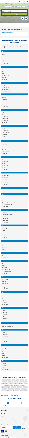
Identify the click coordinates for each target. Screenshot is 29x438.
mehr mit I (4, 184)
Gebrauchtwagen (5, 144)
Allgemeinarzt (5, 60)
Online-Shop (5, 257)
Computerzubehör (6, 91)
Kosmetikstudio (5, 199)
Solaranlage (4, 302)
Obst (3, 255)
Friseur (3, 128)
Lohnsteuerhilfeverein (7, 214)
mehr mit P (5, 273)
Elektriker (4, 113)
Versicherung (5, 334)
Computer (4, 85)
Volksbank (4, 332)
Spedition (4, 298)
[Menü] (27, 1)
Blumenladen (5, 71)
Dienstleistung (5, 103)
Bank (3, 73)
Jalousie (4, 191)
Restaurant (4, 281)
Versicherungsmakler (6, 336)
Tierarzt (3, 310)
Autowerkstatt (5, 61)
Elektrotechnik (5, 118)
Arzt (3, 56)
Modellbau (4, 236)
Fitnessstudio (5, 130)
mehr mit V (5, 341)
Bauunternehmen (6, 75)
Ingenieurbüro (5, 179)
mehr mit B (5, 79)
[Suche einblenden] (19, 1)
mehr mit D (5, 106)
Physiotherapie (5, 263)
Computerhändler (6, 87)
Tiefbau (3, 316)
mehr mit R (5, 288)
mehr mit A (5, 63)
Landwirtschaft (5, 220)
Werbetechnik (5, 351)
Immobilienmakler (6, 175)
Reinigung (4, 287)
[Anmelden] (22, 1)
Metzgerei (4, 230)
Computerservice (5, 89)
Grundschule (5, 146)
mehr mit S (5, 304)
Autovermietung (5, 58)
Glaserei (4, 149)
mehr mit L (5, 222)
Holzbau (4, 163)
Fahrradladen (5, 134)
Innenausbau (5, 181)
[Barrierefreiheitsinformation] (24, 1)
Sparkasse (4, 297)
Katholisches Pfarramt (7, 204)
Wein (3, 353)
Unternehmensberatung (7, 326)
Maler (3, 234)
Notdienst (4, 249)
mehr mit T (5, 320)
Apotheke (4, 54)
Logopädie (4, 212)
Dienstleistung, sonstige (7, 104)
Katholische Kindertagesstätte (8, 202)
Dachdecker (4, 99)
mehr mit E (5, 122)
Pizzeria (3, 265)
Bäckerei (4, 69)
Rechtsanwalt (5, 279)
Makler (3, 232)
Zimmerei (4, 365)
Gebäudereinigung (6, 151)
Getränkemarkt (5, 148)
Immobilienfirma (5, 183)
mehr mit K (5, 206)
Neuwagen (4, 247)
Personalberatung (6, 269)
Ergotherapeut (5, 116)
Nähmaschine (5, 245)
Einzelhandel (5, 120)
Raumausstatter (5, 285)
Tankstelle (4, 312)
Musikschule (4, 228)
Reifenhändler (5, 283)
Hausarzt (4, 159)
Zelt (3, 367)
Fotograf (4, 136)
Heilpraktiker (5, 161)
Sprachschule (5, 300)
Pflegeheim (4, 267)
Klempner (4, 200)
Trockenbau (4, 314)
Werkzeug (4, 355)
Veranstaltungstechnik (7, 338)
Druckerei (4, 97)
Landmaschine (5, 218)
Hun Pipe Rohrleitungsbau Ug (7, 32)
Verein (3, 340)
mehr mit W (5, 357)
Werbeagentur (5, 348)
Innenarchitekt (5, 177)
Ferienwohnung (5, 132)
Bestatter (4, 77)
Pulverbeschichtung (6, 271)
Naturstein (4, 244)
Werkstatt (4, 349)
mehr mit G (5, 153)
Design (3, 101)
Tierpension (4, 318)
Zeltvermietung (5, 369)
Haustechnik (5, 167)
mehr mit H (5, 169)
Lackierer (4, 216)
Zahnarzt (4, 363)
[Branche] (14, 11)
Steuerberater (5, 295)
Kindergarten (5, 197)
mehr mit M (5, 237)
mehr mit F (5, 138)
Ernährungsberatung (6, 114)
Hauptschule (5, 165)
